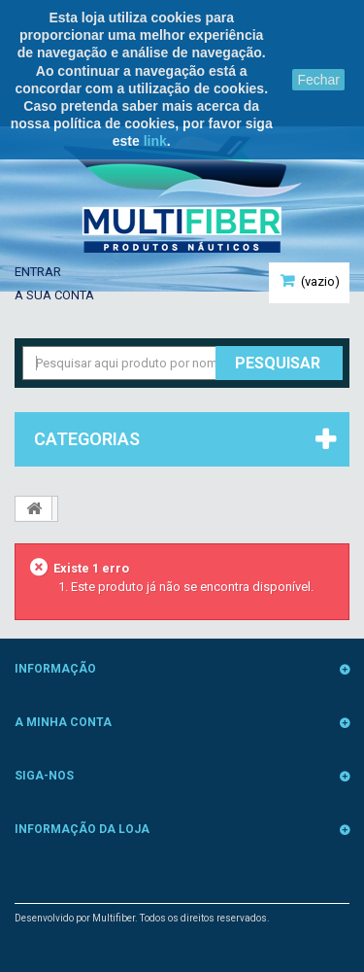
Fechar (318, 79)
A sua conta (54, 295)
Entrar (38, 271)
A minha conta (63, 722)
